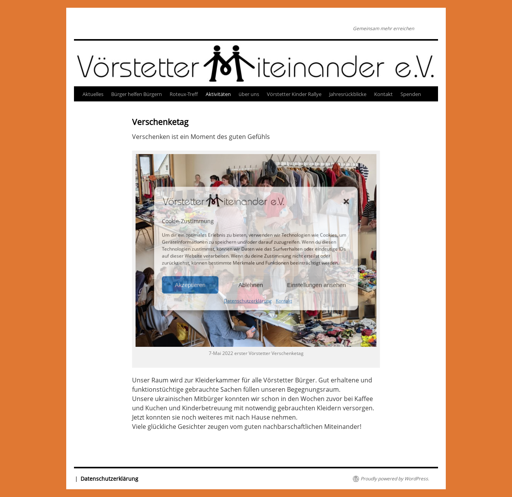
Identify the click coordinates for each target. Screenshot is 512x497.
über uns (249, 94)
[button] (346, 201)
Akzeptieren (190, 284)
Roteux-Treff (184, 94)
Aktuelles (92, 94)
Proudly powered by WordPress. (395, 479)
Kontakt (284, 301)
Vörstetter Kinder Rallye (294, 94)
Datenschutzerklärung (248, 301)
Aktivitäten (218, 94)
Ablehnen (250, 284)
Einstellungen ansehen (316, 284)
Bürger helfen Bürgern (136, 94)
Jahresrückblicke (347, 94)
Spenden (410, 94)
